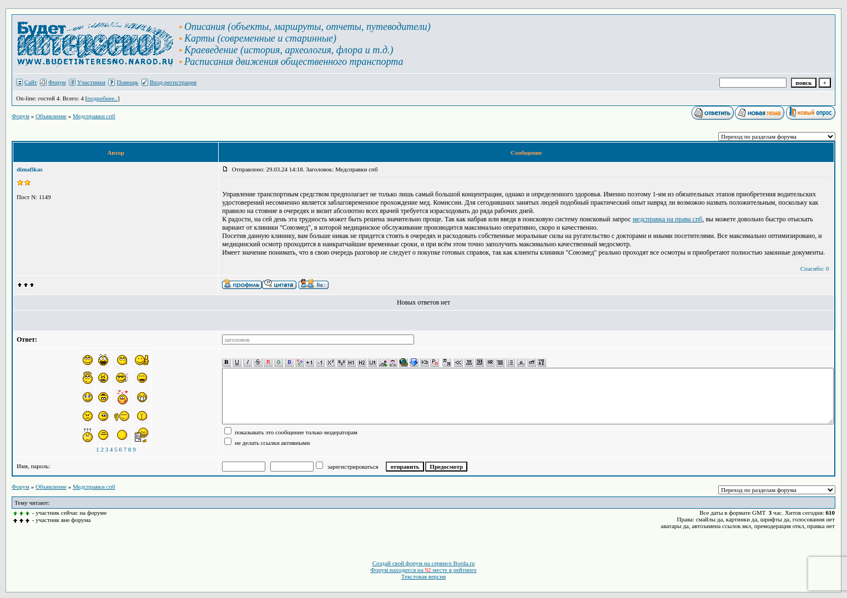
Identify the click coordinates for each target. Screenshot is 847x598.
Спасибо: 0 (814, 268)
